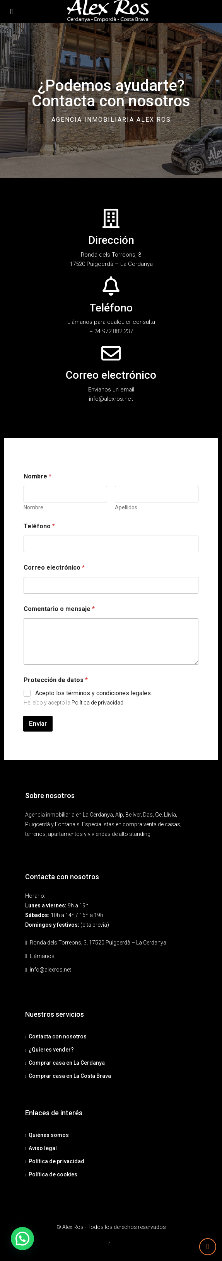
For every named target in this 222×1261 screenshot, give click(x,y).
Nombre (33, 507)
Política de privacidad (97, 702)
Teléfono (39, 526)
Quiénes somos (49, 1135)
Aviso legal (43, 1148)
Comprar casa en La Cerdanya (67, 1063)
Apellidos (126, 507)
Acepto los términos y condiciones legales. (93, 693)
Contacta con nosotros (58, 1036)
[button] (21, 1239)
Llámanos (42, 956)
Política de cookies (53, 1174)
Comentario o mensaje (59, 609)
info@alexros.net (50, 970)
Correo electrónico (54, 567)
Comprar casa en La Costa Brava (70, 1076)
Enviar (38, 723)
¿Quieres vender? (51, 1050)
